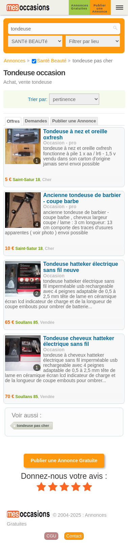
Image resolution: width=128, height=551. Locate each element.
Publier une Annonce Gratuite (63, 460)
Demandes (36, 120)
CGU (51, 535)
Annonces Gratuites (79, 7)
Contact (74, 535)
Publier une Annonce (99, 8)
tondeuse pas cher (33, 426)
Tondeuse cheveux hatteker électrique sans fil (78, 341)
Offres (13, 121)
